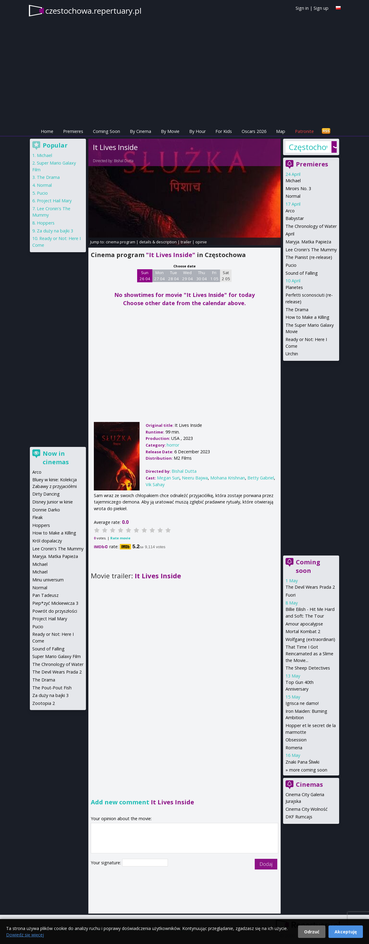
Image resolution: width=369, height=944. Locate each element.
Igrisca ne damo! (302, 703)
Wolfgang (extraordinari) (310, 639)
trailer (186, 242)
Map (280, 131)
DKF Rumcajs (299, 817)
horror (173, 445)
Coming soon (308, 566)
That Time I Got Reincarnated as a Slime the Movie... (309, 653)
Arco (290, 211)
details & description (158, 242)
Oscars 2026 (254, 131)
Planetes (294, 287)
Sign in (302, 8)
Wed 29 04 (187, 275)
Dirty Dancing (46, 494)
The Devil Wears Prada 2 (310, 587)
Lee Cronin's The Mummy (311, 250)
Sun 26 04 (145, 275)
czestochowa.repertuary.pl (93, 10)
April (290, 234)
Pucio (291, 265)
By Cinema (140, 131)
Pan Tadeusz (45, 595)
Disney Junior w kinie (52, 502)
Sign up (321, 8)
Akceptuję (346, 932)
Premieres (73, 131)
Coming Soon (106, 131)
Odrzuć (311, 932)
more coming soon (308, 770)
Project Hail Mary (54, 201)
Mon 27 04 (159, 275)
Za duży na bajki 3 (55, 231)
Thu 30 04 (201, 275)
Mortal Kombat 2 (303, 631)
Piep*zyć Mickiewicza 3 (55, 603)
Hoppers (46, 223)
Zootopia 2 (43, 703)
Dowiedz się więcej (25, 935)
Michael (293, 180)
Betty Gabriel (260, 478)
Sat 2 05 (226, 275)
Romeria (294, 748)
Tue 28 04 (173, 275)
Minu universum (48, 580)
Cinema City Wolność (307, 809)
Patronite (304, 131)
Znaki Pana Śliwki (302, 762)
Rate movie (120, 538)
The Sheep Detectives (308, 668)
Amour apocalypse (304, 624)
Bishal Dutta (123, 160)
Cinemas (309, 784)
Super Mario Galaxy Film (56, 656)
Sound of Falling (302, 273)
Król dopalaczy (47, 541)
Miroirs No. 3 (298, 188)
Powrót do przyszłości (54, 611)
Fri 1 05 (214, 275)
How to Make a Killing (307, 317)
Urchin (292, 354)
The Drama (297, 309)
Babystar (295, 218)
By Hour (197, 131)
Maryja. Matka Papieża (308, 242)
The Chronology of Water (311, 226)
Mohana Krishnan (227, 478)
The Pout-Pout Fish (52, 688)
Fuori (291, 595)
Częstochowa (308, 146)
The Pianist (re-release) (309, 257)
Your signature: (106, 863)
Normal (293, 196)
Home (47, 131)
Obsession (296, 740)
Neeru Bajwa (195, 478)
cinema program (120, 242)
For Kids (223, 131)
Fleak (37, 517)
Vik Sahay (155, 484)
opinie (201, 242)
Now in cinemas (56, 457)
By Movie (170, 131)
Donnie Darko (46, 510)
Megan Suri (168, 478)
